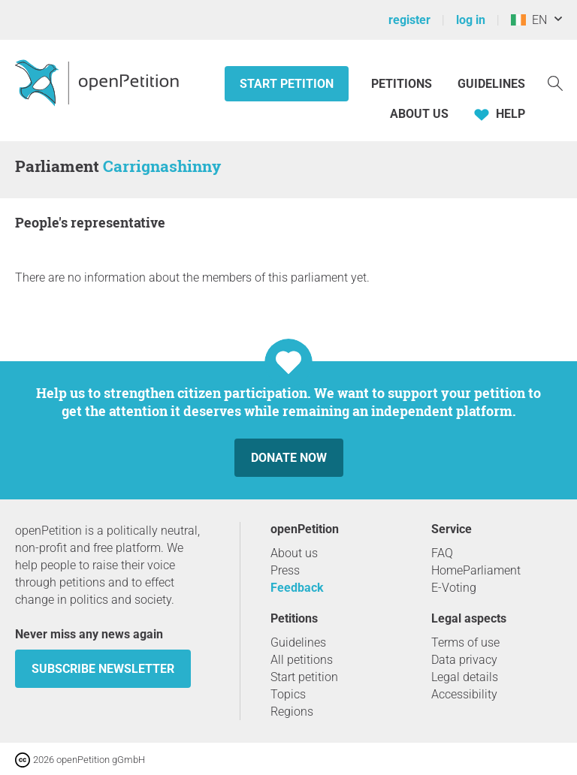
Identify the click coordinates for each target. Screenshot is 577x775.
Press (285, 570)
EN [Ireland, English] (529, 20)
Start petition (287, 84)
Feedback (297, 587)
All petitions (301, 660)
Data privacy (464, 660)
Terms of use (465, 642)
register (409, 20)
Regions (291, 711)
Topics (288, 694)
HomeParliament (476, 570)
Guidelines (491, 84)
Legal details (464, 677)
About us (419, 114)
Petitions (403, 84)
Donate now (289, 458)
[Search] (555, 82)
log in (470, 20)
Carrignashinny (162, 165)
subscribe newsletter (103, 669)
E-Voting (453, 587)
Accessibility (464, 694)
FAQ (442, 553)
